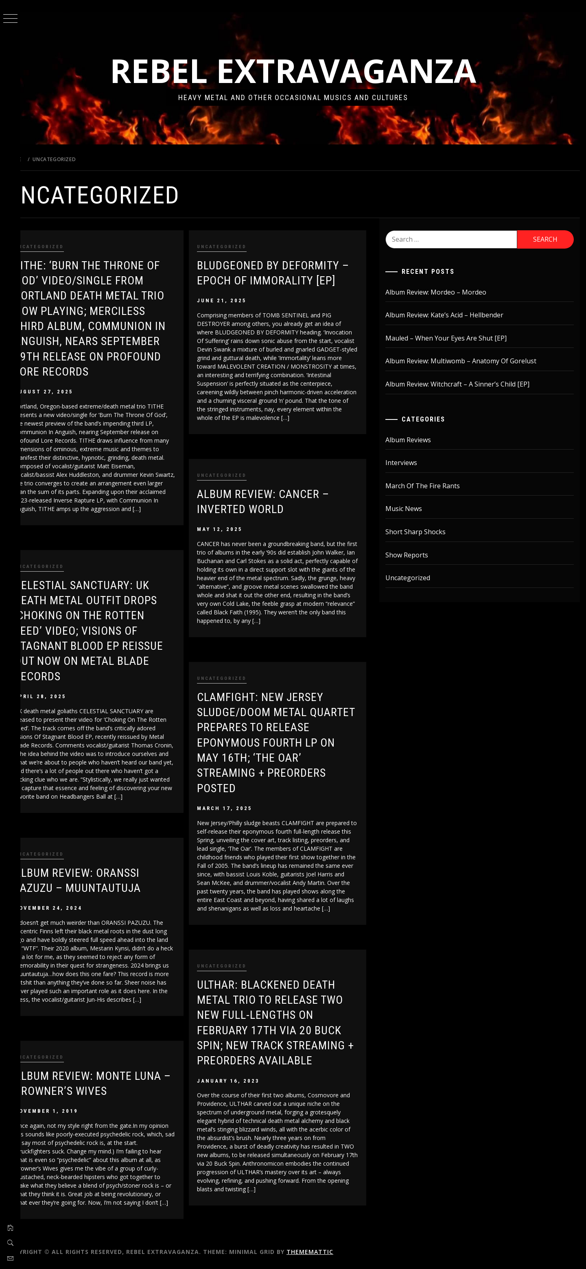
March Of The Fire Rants (429, 485)
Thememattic (330, 1252)
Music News (410, 508)
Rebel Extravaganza (303, 70)
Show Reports (413, 554)
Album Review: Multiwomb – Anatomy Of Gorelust (467, 360)
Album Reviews (415, 439)
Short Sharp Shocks (422, 531)
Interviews (408, 462)
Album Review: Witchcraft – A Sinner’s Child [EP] (464, 384)
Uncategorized (59, 246)
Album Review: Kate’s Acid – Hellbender (451, 314)
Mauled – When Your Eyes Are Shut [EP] (453, 338)
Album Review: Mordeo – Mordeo (442, 292)
